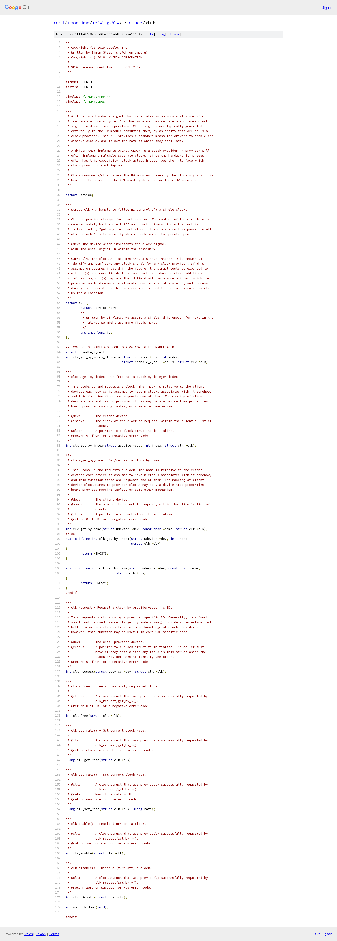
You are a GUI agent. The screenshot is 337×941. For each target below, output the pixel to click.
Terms (54, 934)
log (162, 34)
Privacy (41, 934)
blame (175, 34)
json (328, 934)
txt (317, 934)
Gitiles (28, 934)
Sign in (327, 7)
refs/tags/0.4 (106, 22)
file (150, 34)
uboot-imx (78, 22)
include (135, 22)
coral (59, 22)
